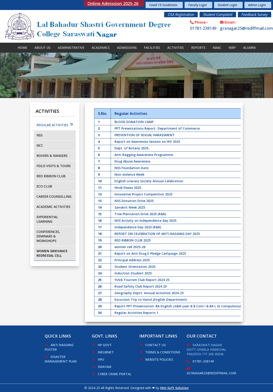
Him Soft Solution (174, 388)
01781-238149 (203, 28)
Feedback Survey (254, 14)
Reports (198, 47)
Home (22, 47)
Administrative (71, 47)
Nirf (232, 47)
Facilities (152, 47)
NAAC (217, 47)
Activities (175, 47)
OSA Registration (181, 14)
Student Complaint (217, 14)
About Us (42, 47)
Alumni (249, 47)
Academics (101, 47)
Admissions (127, 47)
